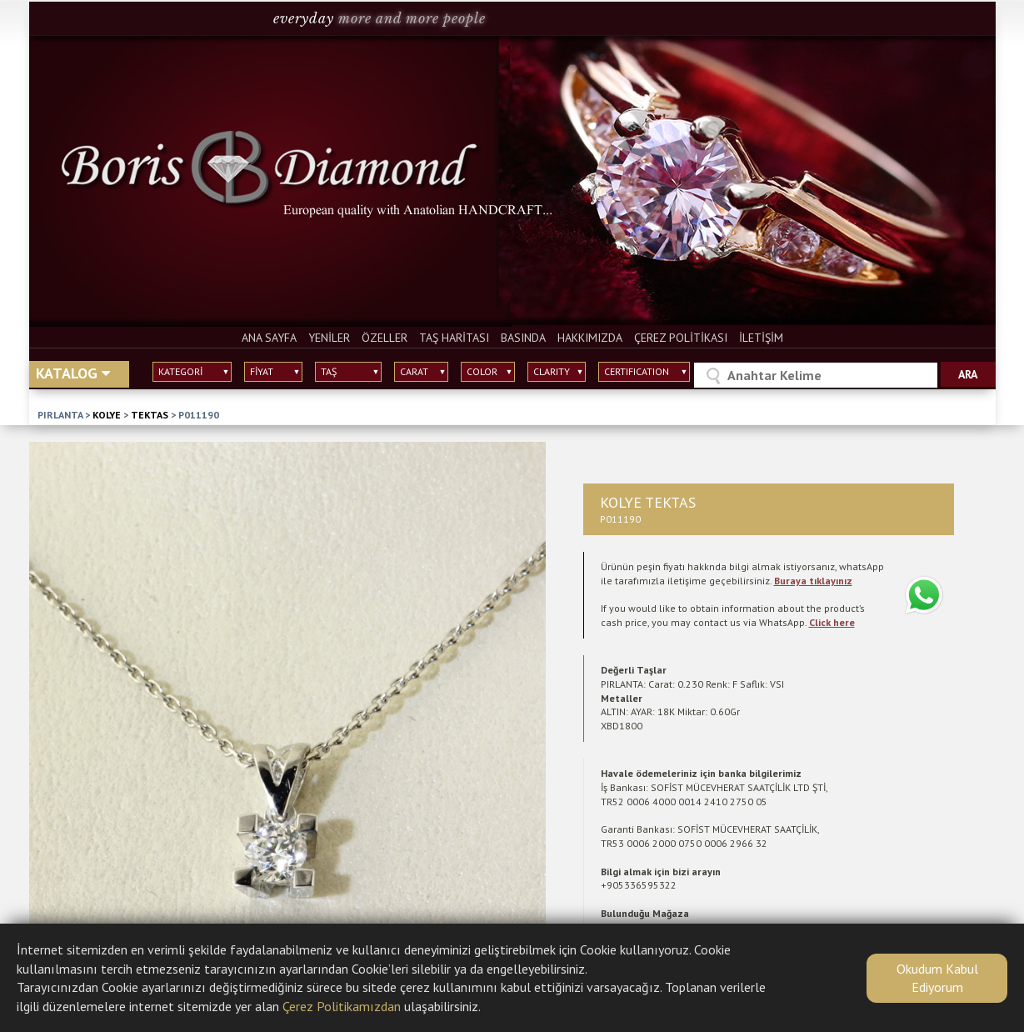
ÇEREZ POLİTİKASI (680, 337)
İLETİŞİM (761, 337)
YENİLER (329, 337)
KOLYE (106, 414)
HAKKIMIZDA (589, 337)
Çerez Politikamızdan (341, 1006)
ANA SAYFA (269, 337)
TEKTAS (149, 414)
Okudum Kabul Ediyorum (937, 977)
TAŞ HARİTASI (454, 337)
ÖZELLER (384, 337)
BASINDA (523, 337)
